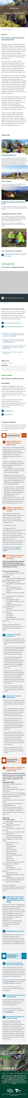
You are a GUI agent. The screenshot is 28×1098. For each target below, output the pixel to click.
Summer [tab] (4, 363)
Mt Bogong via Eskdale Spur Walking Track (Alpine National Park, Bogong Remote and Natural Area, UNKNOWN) (13, 335)
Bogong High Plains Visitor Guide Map (14, 326)
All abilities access (9, 410)
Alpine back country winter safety (13, 323)
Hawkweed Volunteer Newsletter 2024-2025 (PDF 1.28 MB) (15, 255)
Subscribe (5, 1057)
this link (7, 990)
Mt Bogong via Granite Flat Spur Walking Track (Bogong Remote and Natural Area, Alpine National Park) (14, 347)
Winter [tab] (11, 363)
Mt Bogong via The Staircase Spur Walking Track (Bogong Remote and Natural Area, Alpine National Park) (13, 341)
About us (3, 1073)
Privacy (3, 1065)
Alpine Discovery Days (9, 155)
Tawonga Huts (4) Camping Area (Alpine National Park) (12, 352)
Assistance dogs (9, 414)
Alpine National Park (8, 29)
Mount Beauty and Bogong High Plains (14, 298)
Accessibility (10, 1073)
